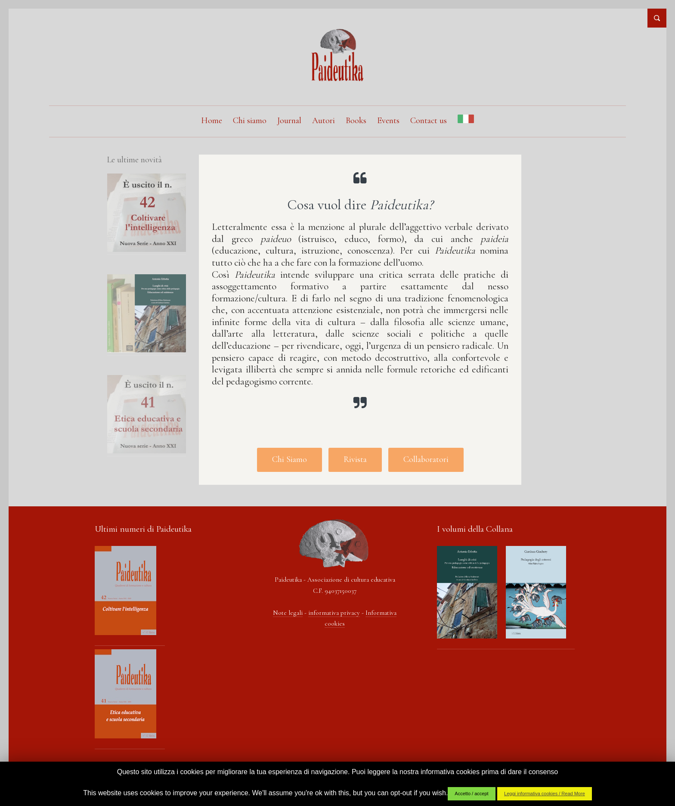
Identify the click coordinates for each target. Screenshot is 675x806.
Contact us (428, 120)
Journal (289, 120)
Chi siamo (249, 120)
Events (388, 120)
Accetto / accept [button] (471, 793)
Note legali (288, 613)
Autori (323, 120)
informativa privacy (334, 613)
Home (211, 120)
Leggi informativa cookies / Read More (544, 793)
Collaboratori (426, 459)
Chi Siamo (289, 459)
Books (356, 120)
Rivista (355, 459)
